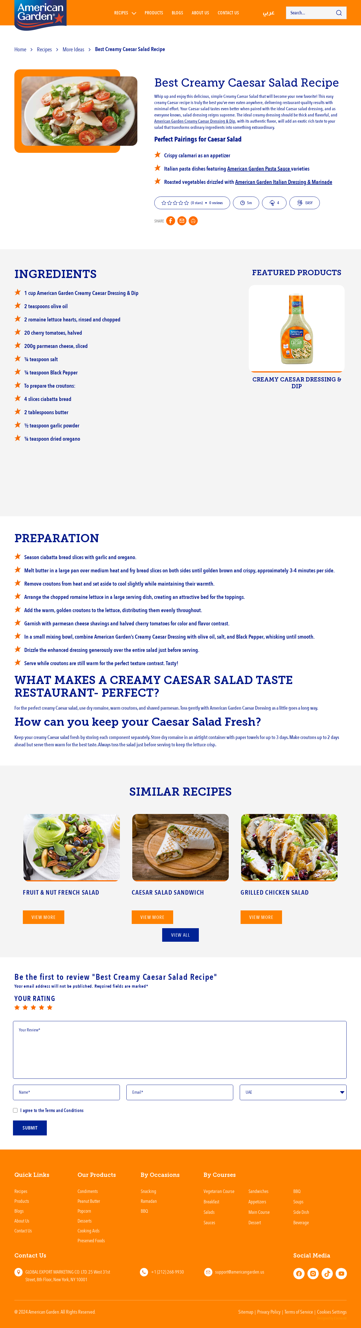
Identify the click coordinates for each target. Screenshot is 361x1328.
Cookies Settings (332, 1311)
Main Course (259, 1212)
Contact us (228, 12)
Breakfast (211, 1201)
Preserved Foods (91, 1240)
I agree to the (48, 1110)
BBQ (144, 1211)
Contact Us (23, 1230)
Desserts (85, 1221)
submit (30, 1135)
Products (154, 12)
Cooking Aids (89, 1230)
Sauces (209, 1222)
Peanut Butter (89, 1201)
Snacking (148, 1191)
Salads (209, 1212)
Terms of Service (299, 1311)
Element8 (340, 1318)
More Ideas (73, 49)
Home (20, 49)
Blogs (177, 12)
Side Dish (301, 1212)
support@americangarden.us (239, 1272)
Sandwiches (258, 1191)
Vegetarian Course (219, 1191)
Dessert (254, 1222)
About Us (200, 12)
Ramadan (149, 1201)
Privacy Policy (269, 1311)
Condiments (88, 1191)
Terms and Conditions (63, 1110)
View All (180, 935)
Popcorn (84, 1211)
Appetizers (257, 1201)
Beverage (301, 1222)
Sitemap (245, 1311)
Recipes (121, 12)
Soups (298, 1201)
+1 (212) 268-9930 (167, 1272)
